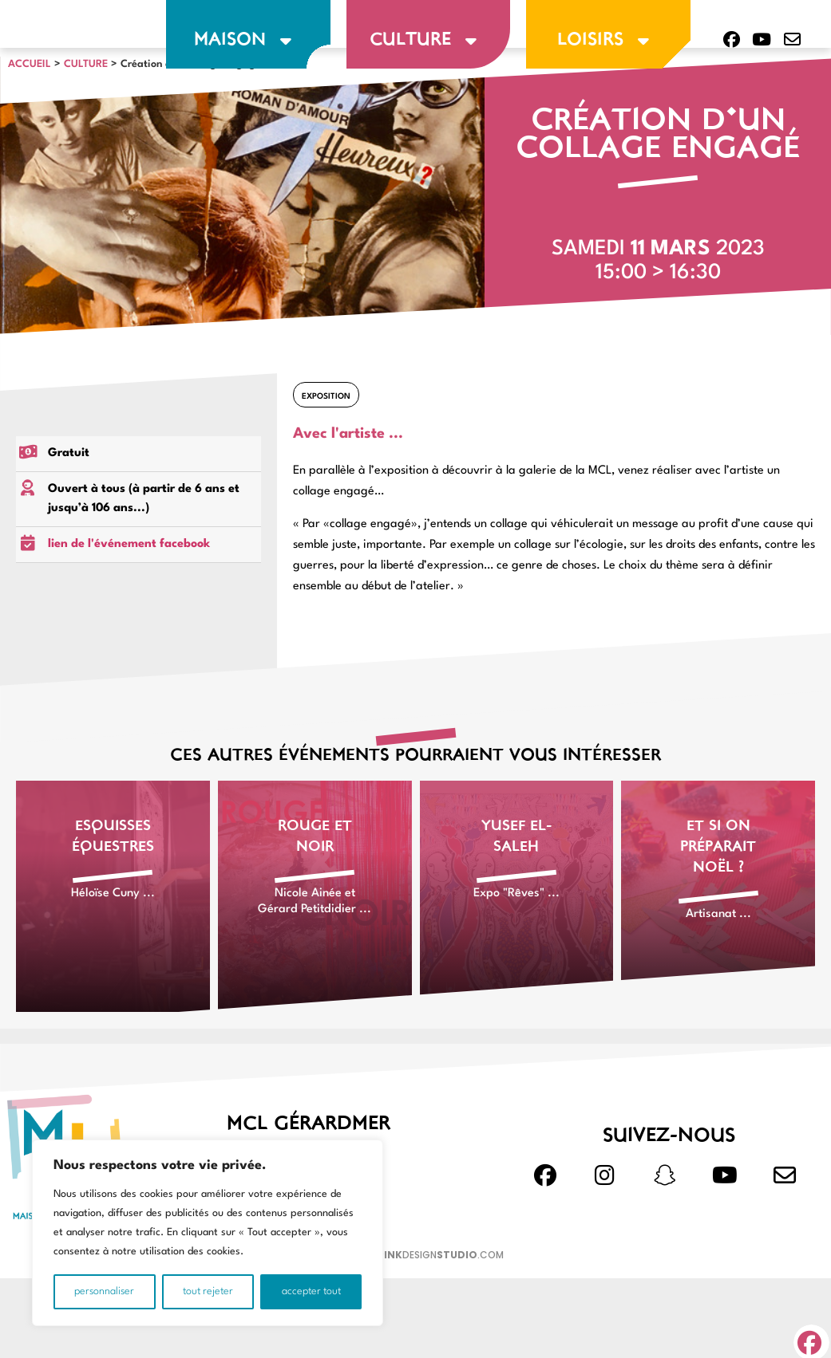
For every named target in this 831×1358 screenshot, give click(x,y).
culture (428, 40)
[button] (811, 1338)
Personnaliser (104, 1291)
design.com (441, 1294)
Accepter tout (311, 1291)
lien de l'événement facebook (129, 584)
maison (248, 40)
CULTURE (86, 103)
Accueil (29, 103)
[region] (207, 1233)
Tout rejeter (208, 1291)
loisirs (608, 40)
